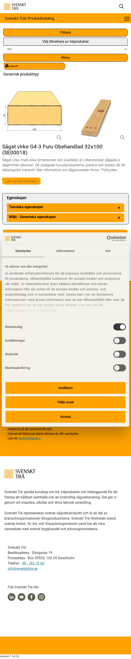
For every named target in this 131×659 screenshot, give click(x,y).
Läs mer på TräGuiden (21, 181)
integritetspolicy (18, 310)
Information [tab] (65, 251)
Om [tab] (108, 251)
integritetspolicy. (30, 438)
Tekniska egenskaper (65, 207)
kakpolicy (48, 310)
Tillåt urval (65, 402)
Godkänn (65, 388)
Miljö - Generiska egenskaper (65, 217)
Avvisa (65, 416)
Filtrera (65, 32)
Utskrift (11, 66)
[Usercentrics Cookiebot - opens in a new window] (106, 238)
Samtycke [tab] (23, 251)
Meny (65, 58)
